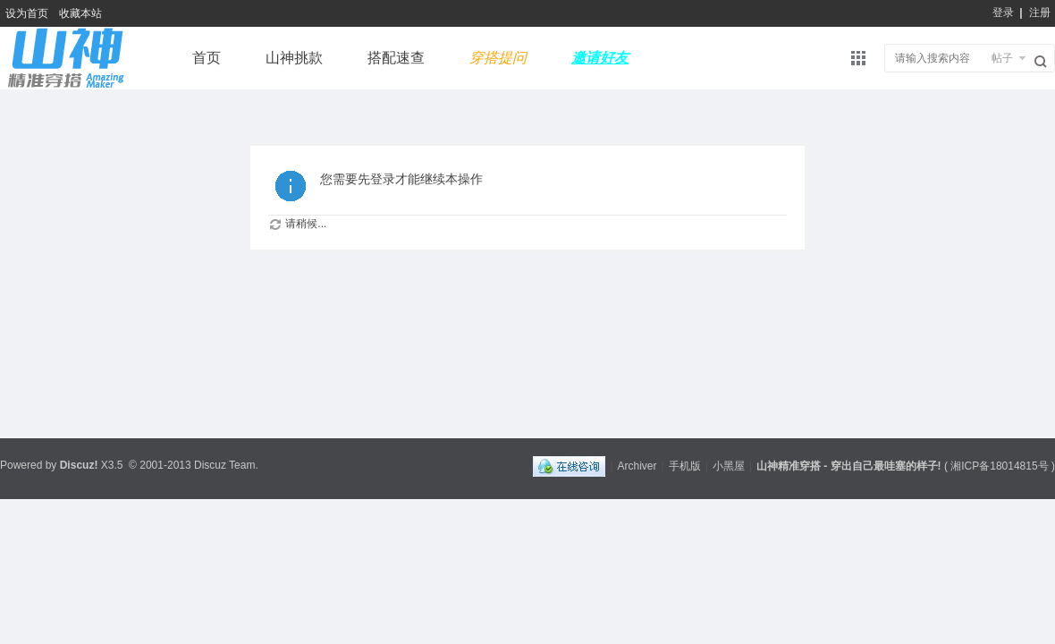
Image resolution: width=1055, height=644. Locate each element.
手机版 (685, 466)
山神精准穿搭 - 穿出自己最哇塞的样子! (848, 466)
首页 (206, 57)
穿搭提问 (498, 57)
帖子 (1002, 58)
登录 (1003, 12)
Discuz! (79, 465)
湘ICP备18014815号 (999, 466)
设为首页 (26, 13)
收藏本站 (80, 13)
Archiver (637, 466)
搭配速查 (396, 57)
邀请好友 (600, 57)
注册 (1040, 12)
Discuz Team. (226, 465)
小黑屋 (729, 466)
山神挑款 (294, 57)
